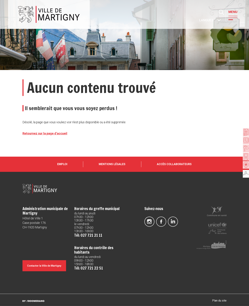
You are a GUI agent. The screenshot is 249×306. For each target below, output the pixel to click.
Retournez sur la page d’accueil (44, 133)
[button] (235, 17)
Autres (199, 20)
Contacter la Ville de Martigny (46, 271)
